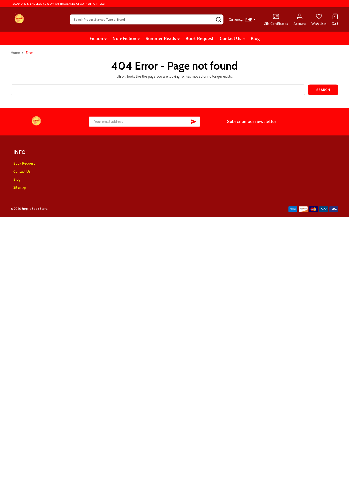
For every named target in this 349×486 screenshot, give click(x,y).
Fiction (96, 38)
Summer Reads (161, 38)
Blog (255, 38)
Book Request (199, 38)
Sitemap (19, 187)
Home (15, 52)
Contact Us (230, 38)
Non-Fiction (124, 38)
